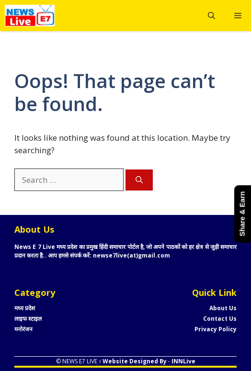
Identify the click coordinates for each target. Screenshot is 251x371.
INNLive (182, 361)
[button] (211, 15)
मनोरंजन (23, 329)
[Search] (139, 180)
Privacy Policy (215, 329)
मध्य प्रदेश (24, 308)
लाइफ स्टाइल (28, 319)
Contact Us (220, 319)
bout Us (225, 308)
